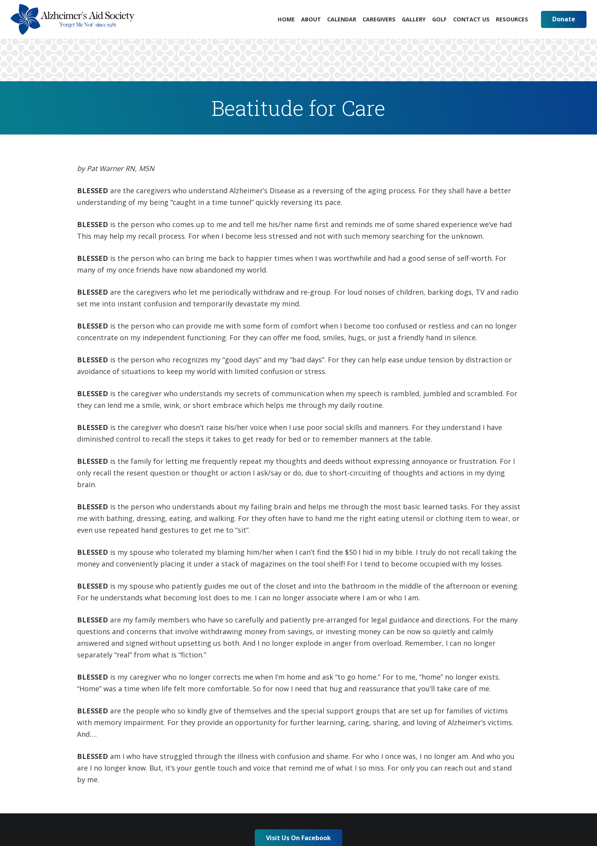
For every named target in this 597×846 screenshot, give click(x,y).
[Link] (73, 19)
